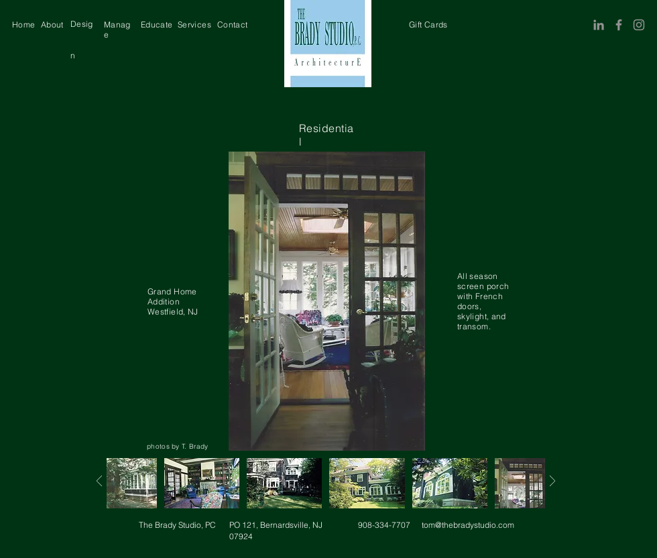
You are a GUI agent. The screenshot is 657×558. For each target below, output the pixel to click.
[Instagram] (639, 24)
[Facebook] (618, 24)
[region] (24, 24)
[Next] (99, 481)
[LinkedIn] (598, 24)
